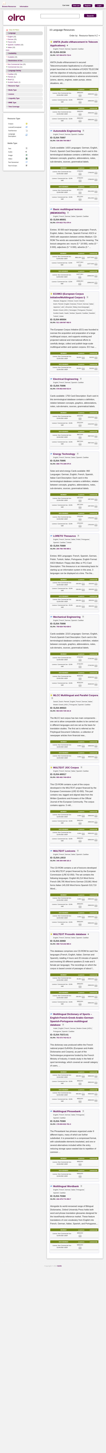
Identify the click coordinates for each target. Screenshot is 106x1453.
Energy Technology (64, 454)
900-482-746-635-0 (63, 777)
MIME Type (12, 102)
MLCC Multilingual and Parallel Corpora (75, 695)
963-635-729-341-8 (63, 711)
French (10, 42)
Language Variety (14, 70)
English (10, 37)
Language (12, 33)
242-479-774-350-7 (63, 1199)
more (7, 50)
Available (11, 57)
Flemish (10, 77)
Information (24, 6)
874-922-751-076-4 (63, 223)
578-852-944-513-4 (63, 389)
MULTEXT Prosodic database (69, 934)
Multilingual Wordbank (66, 1186)
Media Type (12, 90)
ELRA (59, 1266)
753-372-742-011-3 (63, 1038)
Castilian (11, 74)
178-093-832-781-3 (63, 1124)
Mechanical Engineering (67, 617)
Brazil (10, 79)
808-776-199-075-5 (63, 464)
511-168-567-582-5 (63, 322)
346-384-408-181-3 (63, 861)
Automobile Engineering (67, 131)
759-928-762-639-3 (63, 627)
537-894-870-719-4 (63, 55)
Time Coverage (13, 107)
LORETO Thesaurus (64, 536)
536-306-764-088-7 (63, 141)
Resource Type (13, 86)
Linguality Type (13, 98)
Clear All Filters (14, 30)
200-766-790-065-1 (63, 549)
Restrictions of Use (15, 61)
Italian (10, 47)
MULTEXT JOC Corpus (66, 767)
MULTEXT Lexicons (64, 851)
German (10, 39)
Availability (12, 53)
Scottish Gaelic (13, 82)
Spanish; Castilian (14, 45)
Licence (11, 94)
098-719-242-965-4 (63, 944)
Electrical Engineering (65, 379)
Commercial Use (13, 67)
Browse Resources (9, 6)
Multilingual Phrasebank (67, 1111)
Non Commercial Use (15, 64)
